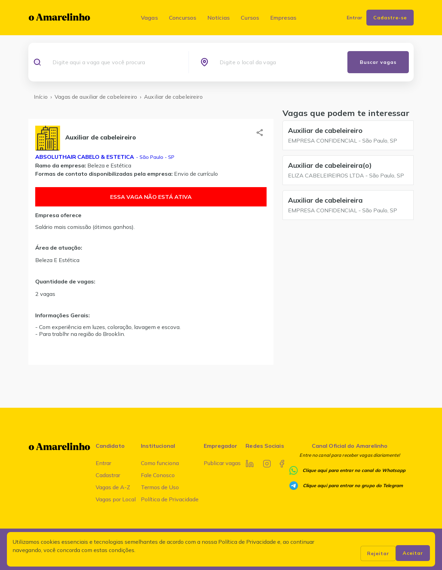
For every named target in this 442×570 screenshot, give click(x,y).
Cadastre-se (390, 18)
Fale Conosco (158, 475)
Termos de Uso (160, 487)
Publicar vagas (222, 463)
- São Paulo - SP (154, 157)
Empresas (283, 17)
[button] (260, 132)
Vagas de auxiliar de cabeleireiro (96, 96)
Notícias (219, 17)
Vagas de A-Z (113, 487)
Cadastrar (108, 475)
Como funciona (160, 463)
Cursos (250, 17)
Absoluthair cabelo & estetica (84, 156)
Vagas (149, 17)
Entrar (103, 463)
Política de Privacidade (170, 499)
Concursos (182, 17)
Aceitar (413, 553)
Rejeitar (378, 553)
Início (41, 96)
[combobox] (114, 62)
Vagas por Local (116, 499)
